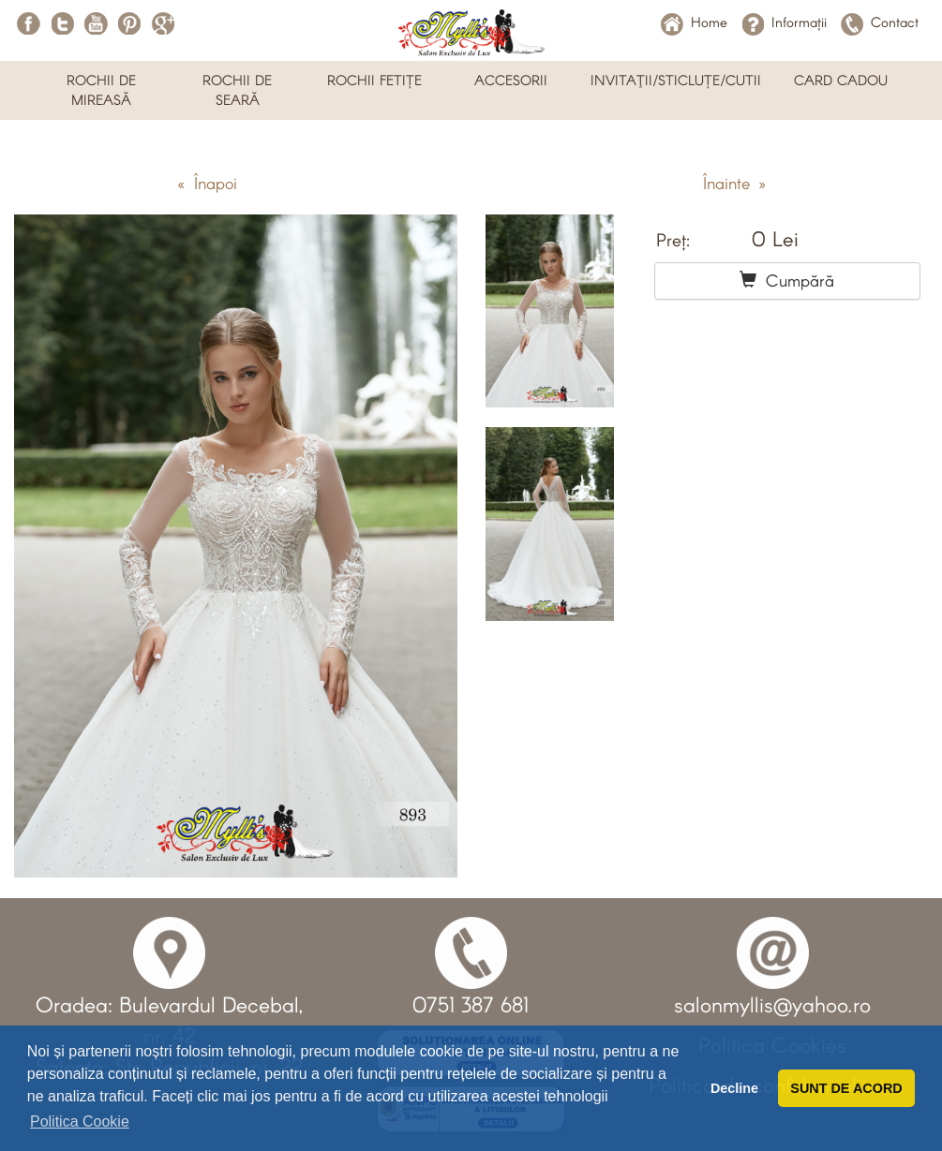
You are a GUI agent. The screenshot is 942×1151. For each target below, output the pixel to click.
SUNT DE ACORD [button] (846, 1088)
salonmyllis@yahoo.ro (772, 1004)
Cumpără (787, 280)
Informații (784, 21)
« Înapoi (207, 182)
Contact (880, 21)
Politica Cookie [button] (79, 1121)
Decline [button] (734, 1088)
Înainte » (734, 182)
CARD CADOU (841, 79)
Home (694, 21)
